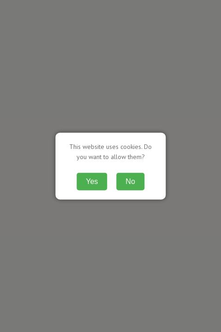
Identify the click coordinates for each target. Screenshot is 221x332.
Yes (92, 181)
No (130, 181)
